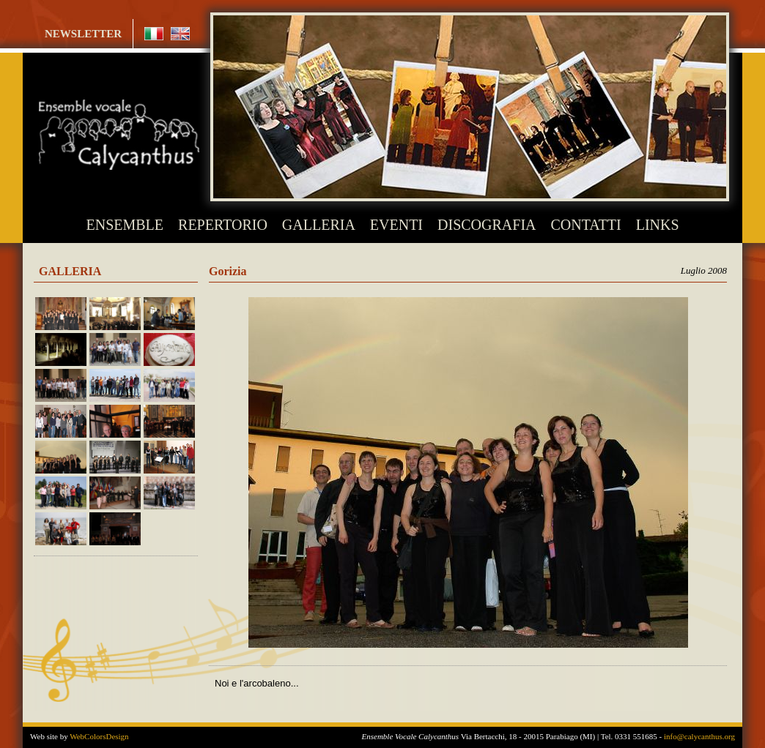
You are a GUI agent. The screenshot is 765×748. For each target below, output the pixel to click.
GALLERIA (318, 225)
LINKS (657, 225)
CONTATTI (586, 225)
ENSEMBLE (125, 225)
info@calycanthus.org (699, 736)
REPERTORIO (222, 225)
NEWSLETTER (83, 34)
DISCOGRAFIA (486, 225)
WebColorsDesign (99, 736)
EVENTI (396, 225)
